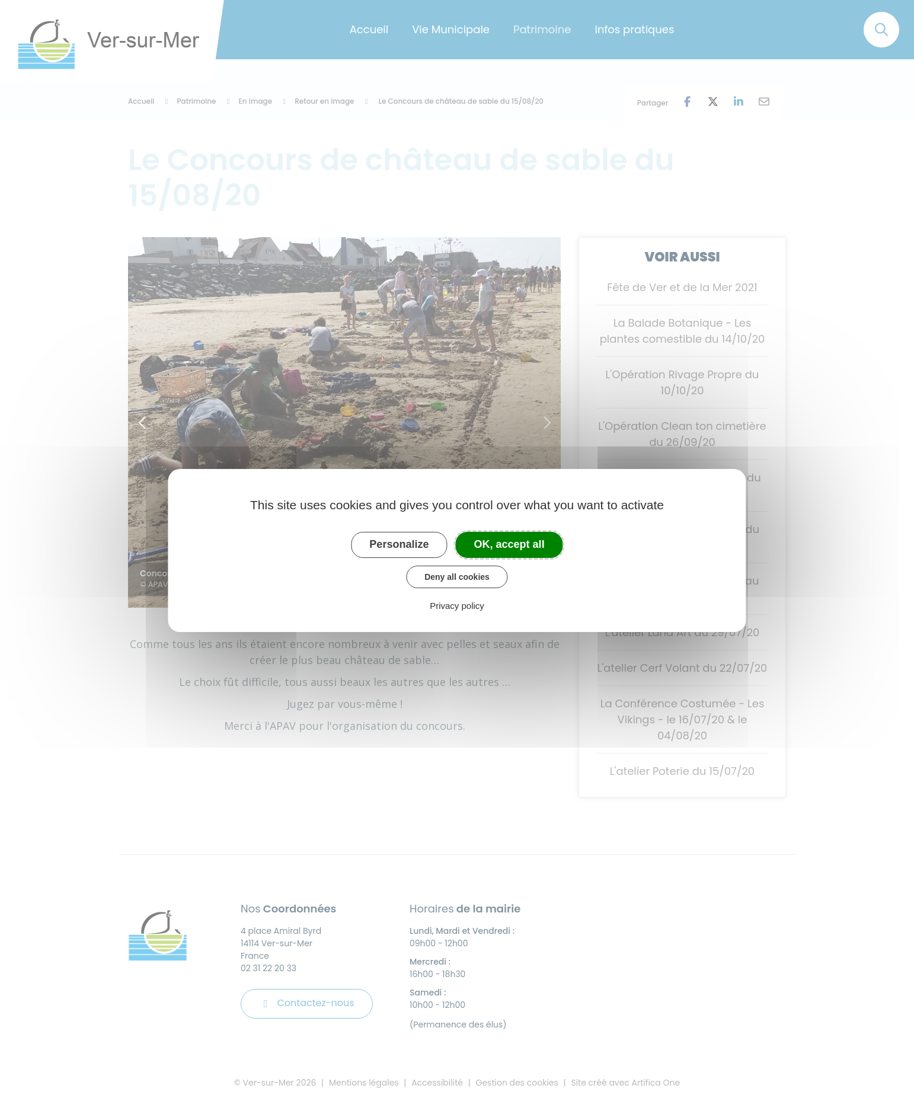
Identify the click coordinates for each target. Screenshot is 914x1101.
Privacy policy (457, 606)
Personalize (399, 544)
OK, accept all (509, 544)
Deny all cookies (457, 577)
